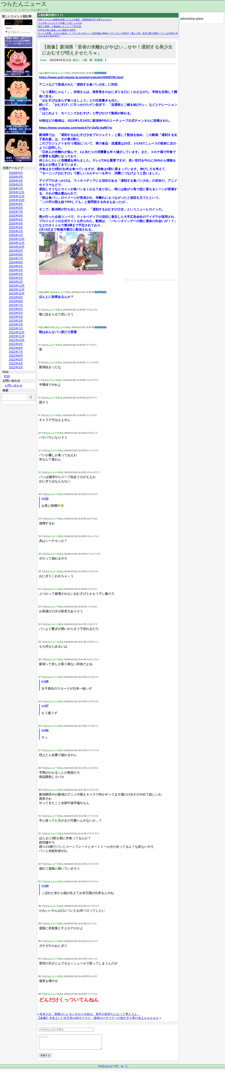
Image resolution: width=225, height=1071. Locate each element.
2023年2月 (16, 324)
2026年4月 (16, 176)
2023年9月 (16, 297)
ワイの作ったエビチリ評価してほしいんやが (60, 23)
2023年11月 (17, 289)
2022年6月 (16, 355)
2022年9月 (16, 344)
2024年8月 (16, 254)
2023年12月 (17, 285)
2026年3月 (16, 180)
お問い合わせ (14, 385)
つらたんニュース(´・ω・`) (112, 1068)
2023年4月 (16, 316)
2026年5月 (16, 172)
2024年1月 (16, 281)
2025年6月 (16, 215)
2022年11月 (17, 336)
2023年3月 (16, 320)
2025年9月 (16, 204)
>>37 (45, 706)
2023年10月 (17, 293)
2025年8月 (16, 207)
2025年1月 (16, 235)
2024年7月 (16, 258)
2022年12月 (17, 332)
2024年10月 (17, 246)
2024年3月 (16, 274)
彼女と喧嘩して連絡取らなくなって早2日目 (59, 26)
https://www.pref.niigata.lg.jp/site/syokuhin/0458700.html (81, 77)
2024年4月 (16, 270)
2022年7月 (16, 351)
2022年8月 (16, 348)
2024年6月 (16, 262)
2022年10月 (17, 340)
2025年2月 (16, 231)
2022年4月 (16, 363)
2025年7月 (16, 211)
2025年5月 (16, 219)
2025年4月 (16, 223)
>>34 (45, 886)
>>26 (45, 681)
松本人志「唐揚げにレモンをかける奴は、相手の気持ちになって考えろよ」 (90, 1014)
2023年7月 (16, 305)
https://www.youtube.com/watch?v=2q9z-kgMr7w (75, 127)
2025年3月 (16, 227)
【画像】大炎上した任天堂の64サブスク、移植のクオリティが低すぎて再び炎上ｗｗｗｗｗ (98, 1018)
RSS (7, 376)
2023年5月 (16, 313)
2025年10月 (17, 200)
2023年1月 (16, 328)
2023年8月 (16, 301)
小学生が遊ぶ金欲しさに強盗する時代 (57, 30)
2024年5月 (16, 266)
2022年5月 (16, 359)
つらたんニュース (24, 4)
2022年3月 (16, 367)
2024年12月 (17, 239)
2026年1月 (16, 188)
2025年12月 (17, 192)
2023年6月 (16, 309)
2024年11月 (17, 243)
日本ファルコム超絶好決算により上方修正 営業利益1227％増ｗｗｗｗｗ (75, 19)
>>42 (45, 730)
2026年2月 (16, 184)
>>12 (45, 498)
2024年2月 (16, 278)
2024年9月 (16, 250)
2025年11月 (17, 196)
